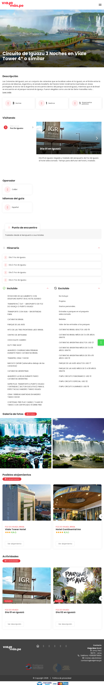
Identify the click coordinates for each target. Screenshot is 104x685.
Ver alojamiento (14, 543)
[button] (7, 92)
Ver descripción (14, 624)
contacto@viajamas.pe (91, 660)
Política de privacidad (61, 678)
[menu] (100, 5)
